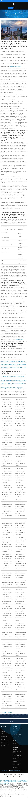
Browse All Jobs (4, 736)
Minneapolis (9, 364)
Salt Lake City (16, 365)
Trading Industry (10, 376)
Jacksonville (17, 362)
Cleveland (7, 361)
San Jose (11, 367)
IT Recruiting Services (7, 781)
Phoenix (7, 365)
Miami (5, 364)
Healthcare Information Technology (17, 761)
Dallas (15, 361)
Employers (15, 749)
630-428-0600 (4, 770)
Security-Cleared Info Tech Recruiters (17, 743)
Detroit (22, 361)
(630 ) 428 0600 (16, 716)
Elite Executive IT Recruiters (16, 781)
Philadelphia (3, 365)
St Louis (24, 367)
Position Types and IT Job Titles (5, 742)
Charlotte (17, 359)
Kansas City (22, 362)
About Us (23, 374)
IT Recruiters (24, 781)
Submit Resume (4, 381)
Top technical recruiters (4, 783)
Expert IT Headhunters (4, 782)
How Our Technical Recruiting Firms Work (17, 755)
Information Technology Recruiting (17, 752)
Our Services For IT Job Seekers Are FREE (17, 731)
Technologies (14, 388)
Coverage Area (23, 388)
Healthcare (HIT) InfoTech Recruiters (17, 740)
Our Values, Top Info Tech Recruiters (5, 739)
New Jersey (19, 364)
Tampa (2, 368)
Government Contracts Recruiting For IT (17, 764)
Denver (18, 361)
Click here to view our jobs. (15, 66)
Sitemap (2, 746)
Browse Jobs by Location (17, 734)
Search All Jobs (15, 732)
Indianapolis (12, 362)
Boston (13, 359)
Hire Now (10, 7)
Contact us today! (20, 339)
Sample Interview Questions (6, 384)
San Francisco (6, 367)
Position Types (8, 388)
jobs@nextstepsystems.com (16, 721)
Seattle (14, 367)
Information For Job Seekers (6, 380)
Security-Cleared (11, 383)
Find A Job (24, 380)
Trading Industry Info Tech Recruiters (17, 737)
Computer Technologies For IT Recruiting (5, 744)
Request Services (23, 377)
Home (7, 14)
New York (24, 364)
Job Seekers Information (17, 728)
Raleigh (11, 365)
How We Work (3, 376)
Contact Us (3, 731)
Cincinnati (3, 361)
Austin (5, 359)
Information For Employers (6, 374)
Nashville (14, 364)
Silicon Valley (19, 367)
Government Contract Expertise (12, 377)
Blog (19, 388)
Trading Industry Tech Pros (19, 381)
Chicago (21, 359)
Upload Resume (17, 7)
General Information (16, 374)
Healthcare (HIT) (4, 383)
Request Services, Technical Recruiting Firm (17, 768)
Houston (7, 362)
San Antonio (22, 365)
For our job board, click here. (6, 712)
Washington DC (7, 368)
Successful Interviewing (20, 383)
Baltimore (9, 359)
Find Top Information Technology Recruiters (8, 780)
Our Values (16, 387)
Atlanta (2, 359)
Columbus (12, 361)
